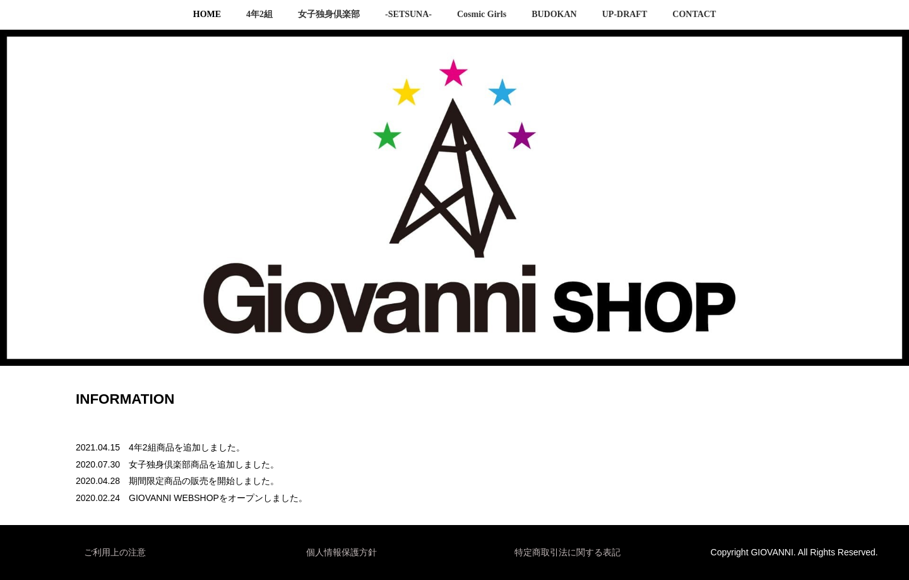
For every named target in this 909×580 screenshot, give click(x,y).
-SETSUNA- (408, 14)
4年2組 (259, 14)
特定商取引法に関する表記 (567, 552)
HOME (207, 14)
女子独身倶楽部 (329, 14)
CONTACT (694, 14)
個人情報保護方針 (341, 552)
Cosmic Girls (481, 14)
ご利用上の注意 (115, 552)
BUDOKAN (554, 14)
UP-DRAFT (625, 14)
